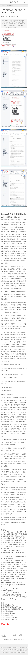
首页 (8, 5)
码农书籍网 (14, 2)
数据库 (11, 5)
